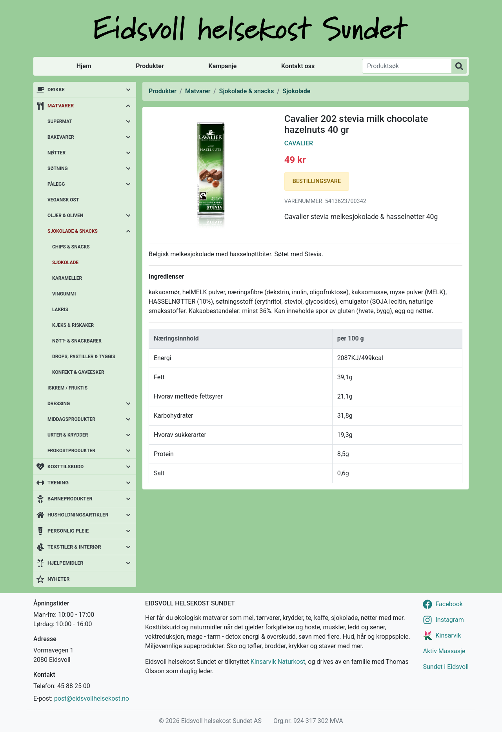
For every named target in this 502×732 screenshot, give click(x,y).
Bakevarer (60, 137)
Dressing (58, 403)
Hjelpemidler (65, 563)
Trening (58, 483)
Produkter (150, 66)
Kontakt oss (298, 66)
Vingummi (64, 294)
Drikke (56, 89)
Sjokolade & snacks (72, 231)
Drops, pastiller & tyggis (83, 356)
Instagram (449, 619)
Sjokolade (65, 262)
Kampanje (222, 66)
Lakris (60, 309)
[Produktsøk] (407, 66)
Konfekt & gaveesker (78, 372)
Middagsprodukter (71, 419)
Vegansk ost (63, 200)
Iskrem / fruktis (67, 388)
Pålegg (56, 184)
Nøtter (56, 153)
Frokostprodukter (71, 450)
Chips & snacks (71, 247)
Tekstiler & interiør (74, 547)
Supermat (59, 121)
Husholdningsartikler (77, 515)
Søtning (57, 168)
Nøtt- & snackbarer (77, 341)
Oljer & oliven (65, 215)
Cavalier (298, 143)
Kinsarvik (448, 635)
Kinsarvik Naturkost (278, 661)
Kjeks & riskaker (73, 325)
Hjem (83, 66)
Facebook (448, 604)
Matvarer (60, 106)
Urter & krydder (67, 435)
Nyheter (58, 579)
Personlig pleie (68, 531)
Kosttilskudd (65, 466)
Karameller (67, 278)
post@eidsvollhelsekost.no (91, 698)
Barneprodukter (70, 499)
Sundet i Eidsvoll (446, 666)
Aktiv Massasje (444, 651)
